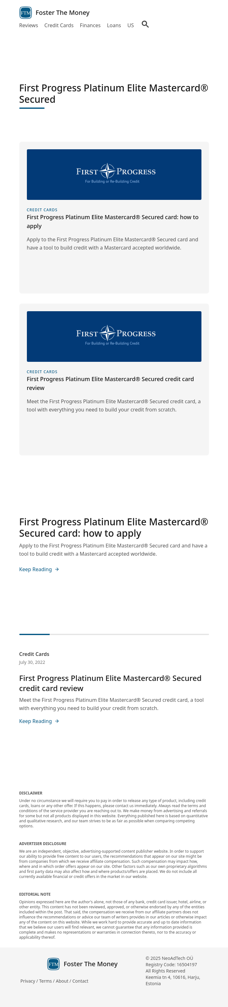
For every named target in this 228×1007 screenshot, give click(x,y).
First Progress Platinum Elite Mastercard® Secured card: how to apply (113, 527)
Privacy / (30, 981)
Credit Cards (58, 25)
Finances (90, 25)
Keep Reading (39, 569)
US (130, 25)
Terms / (47, 981)
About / (64, 981)
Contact (80, 981)
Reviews (28, 25)
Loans (114, 25)
